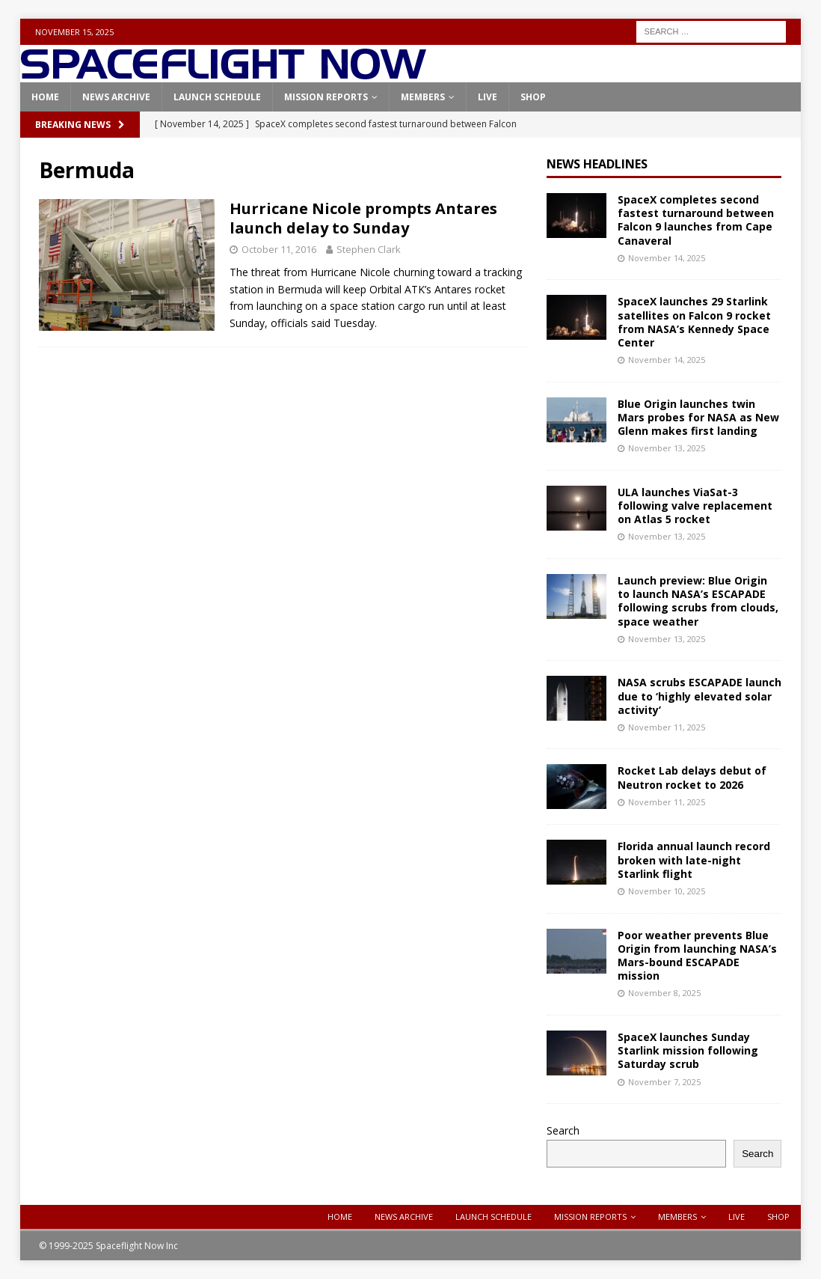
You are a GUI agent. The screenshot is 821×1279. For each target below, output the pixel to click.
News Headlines (597, 164)
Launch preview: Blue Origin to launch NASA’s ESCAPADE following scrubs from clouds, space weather (698, 601)
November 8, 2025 (664, 992)
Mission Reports (326, 97)
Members (423, 97)
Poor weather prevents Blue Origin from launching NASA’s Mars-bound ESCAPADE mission (697, 955)
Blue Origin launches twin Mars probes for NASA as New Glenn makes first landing (698, 417)
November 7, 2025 (664, 1081)
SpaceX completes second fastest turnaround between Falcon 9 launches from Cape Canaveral (696, 220)
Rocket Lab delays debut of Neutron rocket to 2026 (692, 777)
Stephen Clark (368, 249)
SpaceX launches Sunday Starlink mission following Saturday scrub (688, 1050)
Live (487, 97)
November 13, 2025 (666, 448)
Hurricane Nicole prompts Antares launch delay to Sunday (363, 218)
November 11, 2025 (666, 727)
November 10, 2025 (666, 891)
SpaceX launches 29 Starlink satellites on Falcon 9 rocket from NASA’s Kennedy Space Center (694, 321)
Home (45, 97)
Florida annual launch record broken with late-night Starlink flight (694, 859)
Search (563, 1130)
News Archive (116, 97)
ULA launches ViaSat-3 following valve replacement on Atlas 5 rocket (695, 505)
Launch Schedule (217, 97)
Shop (533, 97)
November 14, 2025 (666, 257)
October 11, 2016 (279, 249)
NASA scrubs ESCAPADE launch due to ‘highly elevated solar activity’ (699, 695)
